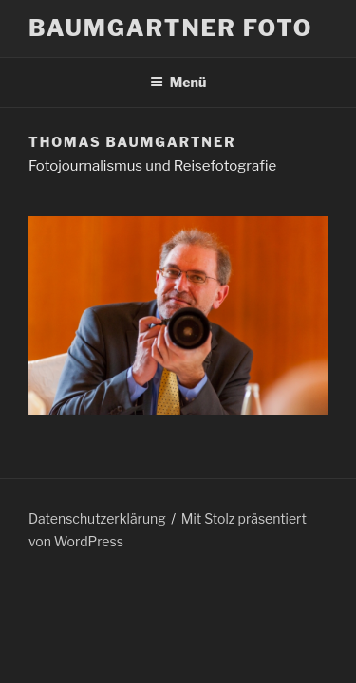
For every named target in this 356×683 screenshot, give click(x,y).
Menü (178, 82)
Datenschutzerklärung (97, 518)
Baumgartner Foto (170, 28)
